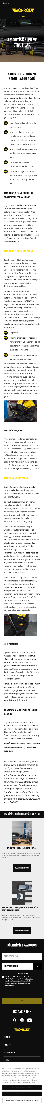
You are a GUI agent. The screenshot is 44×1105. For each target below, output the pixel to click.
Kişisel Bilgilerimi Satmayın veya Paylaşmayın (22, 1101)
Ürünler (8, 1037)
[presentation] (21, 992)
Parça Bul (22, 16)
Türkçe (5, 3)
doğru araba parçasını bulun (13, 747)
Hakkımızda (9, 1053)
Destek (7, 1045)
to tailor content (23, 974)
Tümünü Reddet (22, 1095)
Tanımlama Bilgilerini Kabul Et (22, 1088)
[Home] (22, 10)
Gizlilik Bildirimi (29, 979)
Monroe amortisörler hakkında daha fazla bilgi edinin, (22, 744)
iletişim (6, 1061)
